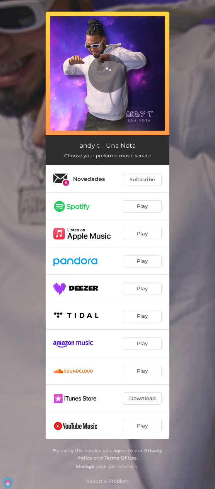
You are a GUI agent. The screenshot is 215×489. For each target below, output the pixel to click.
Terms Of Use (120, 458)
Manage (85, 466)
